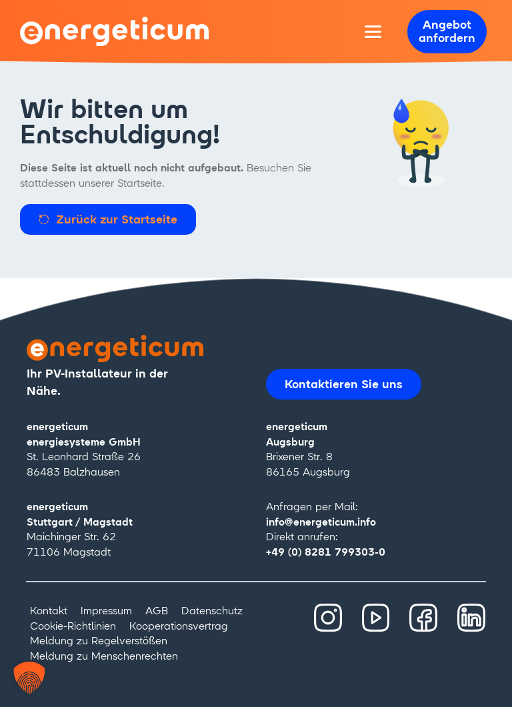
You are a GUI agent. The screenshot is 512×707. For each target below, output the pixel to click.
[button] (29, 677)
